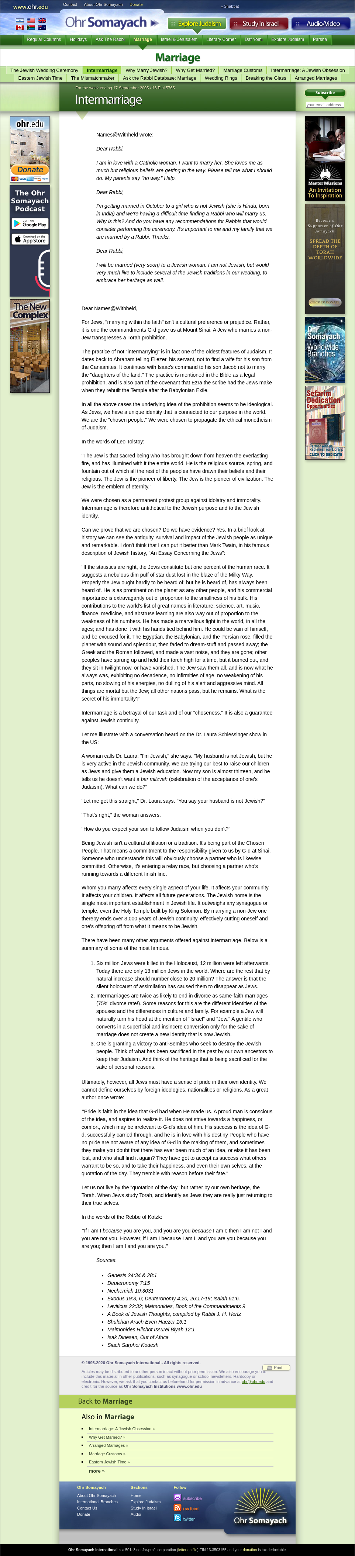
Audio (321, 25)
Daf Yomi (253, 39)
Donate (136, 4)
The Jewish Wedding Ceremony (44, 70)
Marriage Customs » (107, 1454)
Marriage (143, 39)
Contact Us (87, 1508)
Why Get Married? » (107, 1437)
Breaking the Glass (266, 78)
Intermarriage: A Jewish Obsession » (122, 1429)
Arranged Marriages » (108, 1445)
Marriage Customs (242, 70)
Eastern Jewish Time (40, 78)
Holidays (78, 39)
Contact (70, 4)
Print (278, 1367)
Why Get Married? (195, 70)
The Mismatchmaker (92, 78)
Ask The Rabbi (110, 39)
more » (97, 1471)
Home (136, 1495)
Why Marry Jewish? (146, 70)
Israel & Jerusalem (179, 39)
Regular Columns (44, 39)
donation (250, 1550)
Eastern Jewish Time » (109, 1462)
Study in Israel (259, 25)
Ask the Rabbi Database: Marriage (159, 78)
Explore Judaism (197, 25)
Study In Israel (143, 1508)
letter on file (187, 1550)
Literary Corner (221, 39)
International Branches (31, 23)
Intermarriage (102, 70)
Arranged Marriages (316, 78)
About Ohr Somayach (103, 4)
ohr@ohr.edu (253, 1381)
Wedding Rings (221, 78)
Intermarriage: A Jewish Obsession (308, 70)
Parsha (320, 39)
